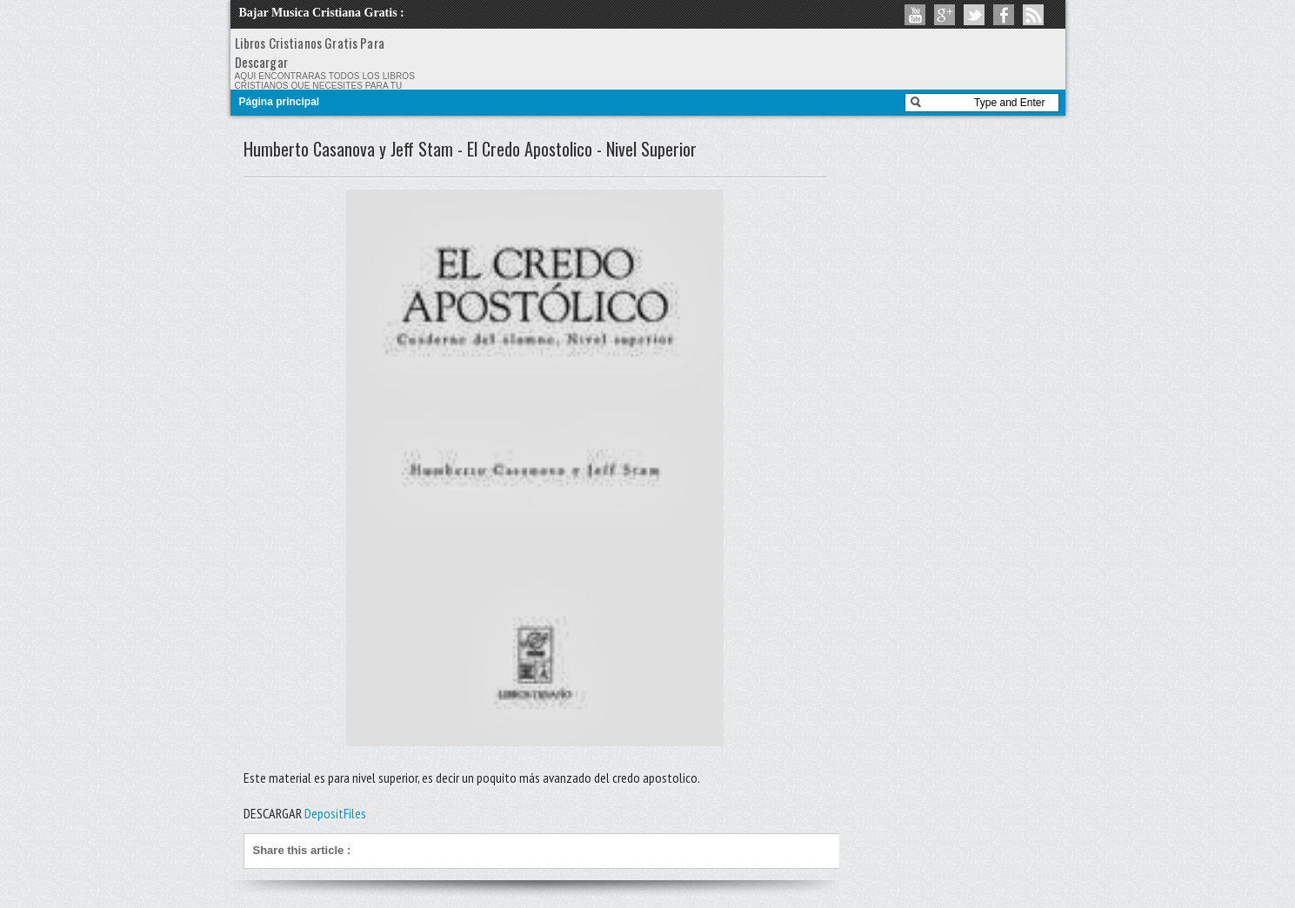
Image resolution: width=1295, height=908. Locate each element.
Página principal (279, 102)
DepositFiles (335, 813)
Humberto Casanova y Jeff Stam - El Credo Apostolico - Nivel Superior (470, 149)
